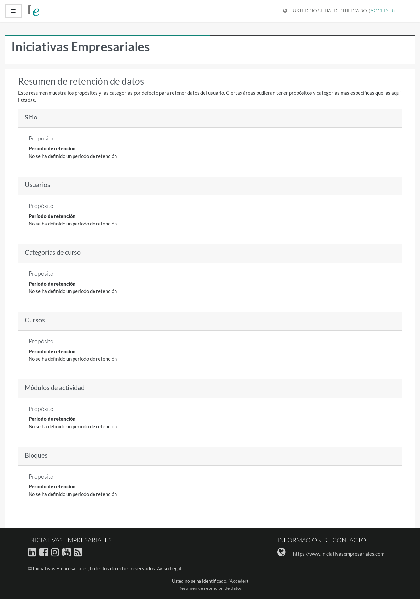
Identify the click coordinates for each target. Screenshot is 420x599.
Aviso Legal (169, 568)
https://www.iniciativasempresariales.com (338, 554)
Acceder (381, 11)
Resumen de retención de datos (210, 588)
